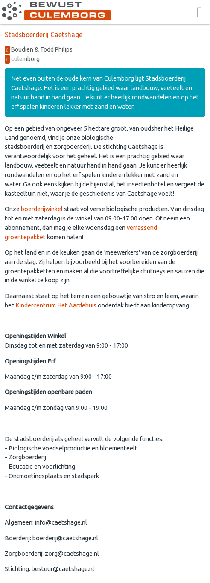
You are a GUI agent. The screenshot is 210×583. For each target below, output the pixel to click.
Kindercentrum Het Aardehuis (55, 305)
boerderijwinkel (42, 208)
